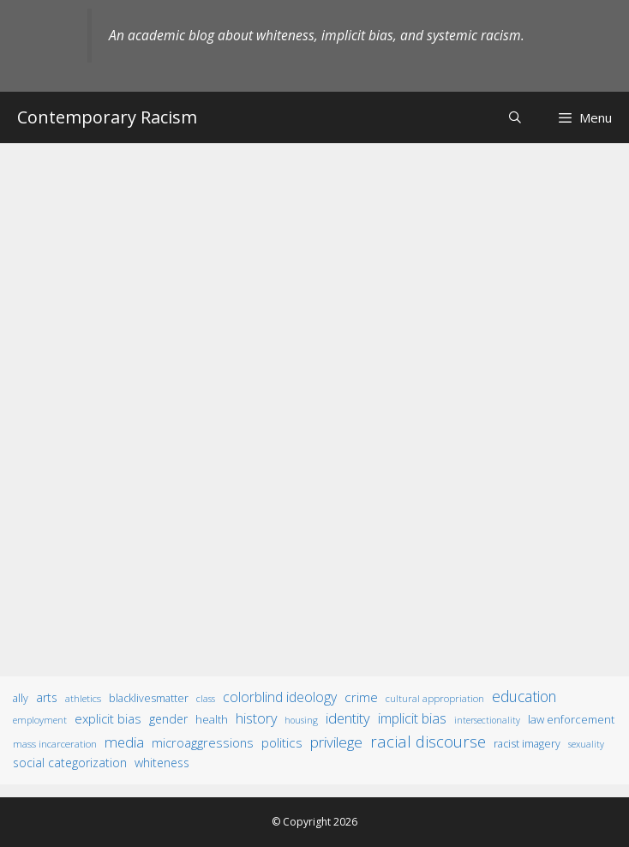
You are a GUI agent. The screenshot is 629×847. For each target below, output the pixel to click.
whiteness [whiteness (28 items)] (162, 762)
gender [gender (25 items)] (168, 719)
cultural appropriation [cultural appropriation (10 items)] (435, 698)
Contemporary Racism (107, 117)
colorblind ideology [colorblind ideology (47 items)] (280, 697)
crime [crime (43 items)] (361, 697)
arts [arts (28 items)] (46, 697)
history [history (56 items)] (256, 718)
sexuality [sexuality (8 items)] (586, 744)
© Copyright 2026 (314, 821)
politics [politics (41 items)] (282, 742)
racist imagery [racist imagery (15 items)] (527, 743)
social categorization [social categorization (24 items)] (70, 762)
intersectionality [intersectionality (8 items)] (487, 720)
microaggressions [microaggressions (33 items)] (203, 742)
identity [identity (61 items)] (348, 718)
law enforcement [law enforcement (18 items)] (571, 719)
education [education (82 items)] (524, 696)
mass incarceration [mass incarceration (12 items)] (55, 743)
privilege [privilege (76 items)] (336, 742)
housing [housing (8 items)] (301, 720)
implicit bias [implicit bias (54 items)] (412, 718)
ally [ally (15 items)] (20, 698)
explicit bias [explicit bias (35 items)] (108, 718)
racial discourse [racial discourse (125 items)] (428, 741)
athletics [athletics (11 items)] (83, 698)
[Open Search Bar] (515, 117)
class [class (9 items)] (205, 698)
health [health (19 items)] (211, 719)
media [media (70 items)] (124, 742)
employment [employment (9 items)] (40, 719)
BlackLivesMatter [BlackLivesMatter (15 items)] (149, 698)
